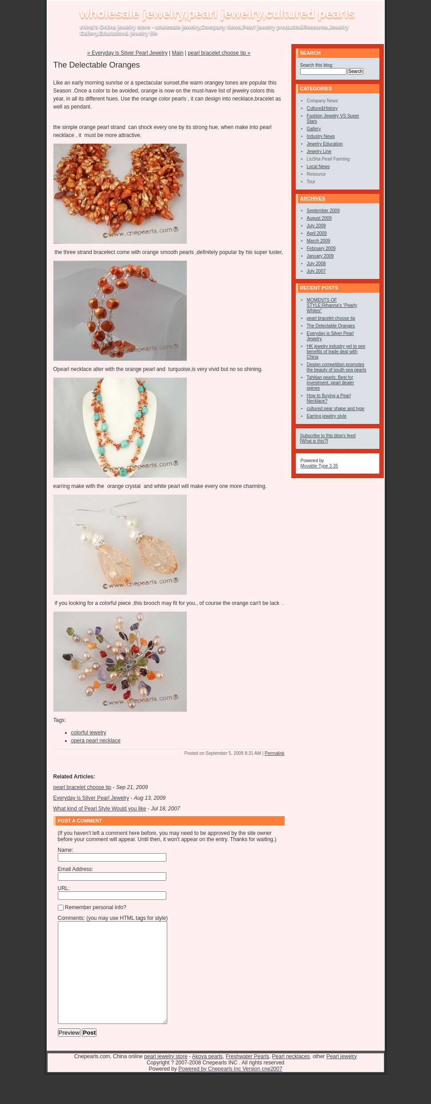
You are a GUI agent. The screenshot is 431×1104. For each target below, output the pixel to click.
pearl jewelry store (165, 1076)
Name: (65, 850)
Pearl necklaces (291, 1076)
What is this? (313, 441)
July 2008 (316, 263)
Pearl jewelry (341, 1076)
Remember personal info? (92, 907)
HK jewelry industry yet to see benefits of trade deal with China (336, 351)
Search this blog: (317, 65)
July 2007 (316, 271)
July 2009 (316, 225)
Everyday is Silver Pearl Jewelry (91, 798)
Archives (313, 198)
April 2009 (317, 233)
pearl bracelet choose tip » (219, 53)
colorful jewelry (88, 732)
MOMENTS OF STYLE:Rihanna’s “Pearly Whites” (332, 305)
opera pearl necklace (96, 740)
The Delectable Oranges (331, 325)
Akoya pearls (207, 1076)
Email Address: (75, 869)
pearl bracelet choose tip (82, 787)
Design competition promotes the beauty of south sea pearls (337, 367)
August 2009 (319, 218)
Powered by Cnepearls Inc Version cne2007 (230, 1089)
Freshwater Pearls (247, 1076)
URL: (64, 888)
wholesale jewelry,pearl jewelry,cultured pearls (217, 13)
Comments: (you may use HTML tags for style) (113, 918)
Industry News (321, 136)
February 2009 (321, 248)
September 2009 (323, 210)
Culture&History (322, 108)
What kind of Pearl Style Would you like (99, 809)
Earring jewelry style (326, 416)
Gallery (314, 128)
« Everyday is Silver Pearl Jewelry (127, 53)
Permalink (274, 753)
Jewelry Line (319, 151)
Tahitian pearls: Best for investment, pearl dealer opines (330, 383)
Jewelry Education (325, 143)
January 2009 (320, 256)
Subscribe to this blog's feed (328, 435)
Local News (318, 166)
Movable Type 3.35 (319, 465)
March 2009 (318, 240)
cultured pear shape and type (336, 408)
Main (177, 53)
